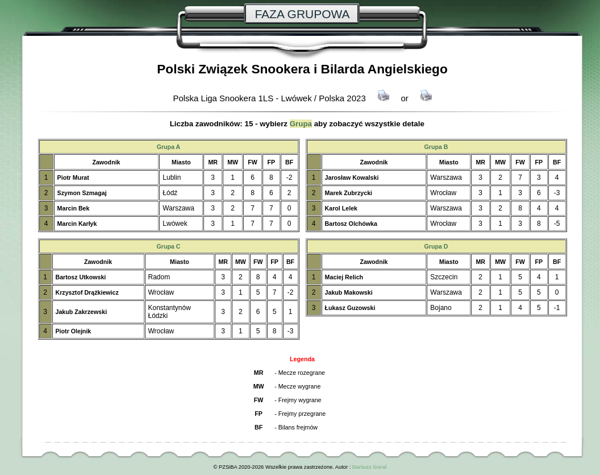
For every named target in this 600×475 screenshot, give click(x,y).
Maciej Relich (344, 277)
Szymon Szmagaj (82, 192)
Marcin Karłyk (77, 223)
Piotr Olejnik (73, 331)
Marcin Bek (73, 208)
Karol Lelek (341, 208)
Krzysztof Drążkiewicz (87, 292)
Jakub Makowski (349, 292)
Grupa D (436, 246)
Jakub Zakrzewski (81, 311)
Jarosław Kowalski (352, 177)
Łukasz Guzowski (350, 307)
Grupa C (168, 246)
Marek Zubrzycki (349, 192)
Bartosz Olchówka (351, 223)
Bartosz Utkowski (81, 277)
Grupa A (169, 146)
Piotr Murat (73, 177)
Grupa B (436, 146)
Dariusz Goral (369, 467)
